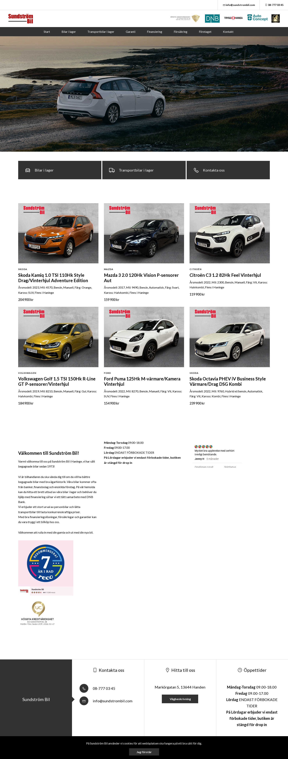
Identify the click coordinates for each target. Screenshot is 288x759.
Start (47, 31)
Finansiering (154, 31)
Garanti (130, 31)
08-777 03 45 (273, 4)
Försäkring (180, 31)
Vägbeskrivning (180, 699)
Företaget (205, 31)
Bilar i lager (69, 31)
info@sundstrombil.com (238, 4)
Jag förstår (144, 752)
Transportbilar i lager (100, 31)
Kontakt (228, 31)
